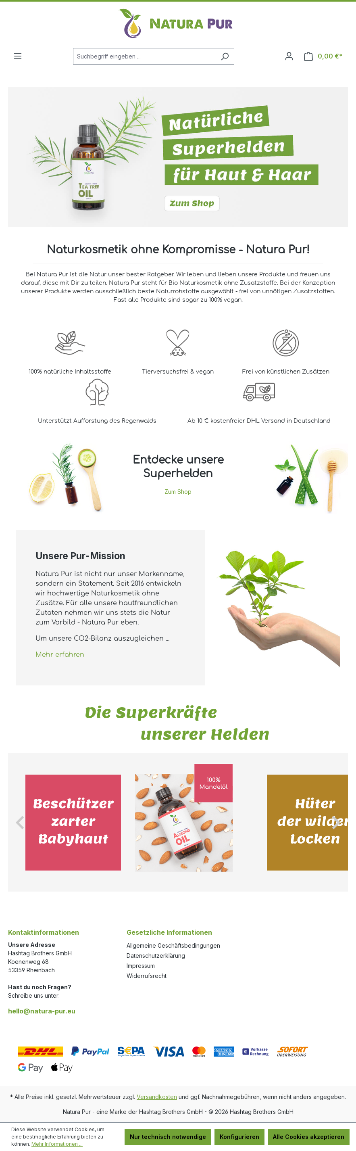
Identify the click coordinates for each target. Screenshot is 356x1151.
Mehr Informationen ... (57, 1144)
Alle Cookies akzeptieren (308, 1136)
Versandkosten (157, 1096)
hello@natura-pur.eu (41, 1011)
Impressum (141, 965)
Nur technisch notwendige (168, 1136)
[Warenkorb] (323, 56)
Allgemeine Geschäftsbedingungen (173, 945)
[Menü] (17, 56)
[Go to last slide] (21, 822)
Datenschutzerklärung (156, 955)
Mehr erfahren (59, 654)
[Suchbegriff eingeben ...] (144, 56)
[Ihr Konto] (289, 56)
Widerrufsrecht (147, 975)
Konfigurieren (239, 1136)
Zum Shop (178, 491)
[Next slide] (335, 822)
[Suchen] (224, 56)
